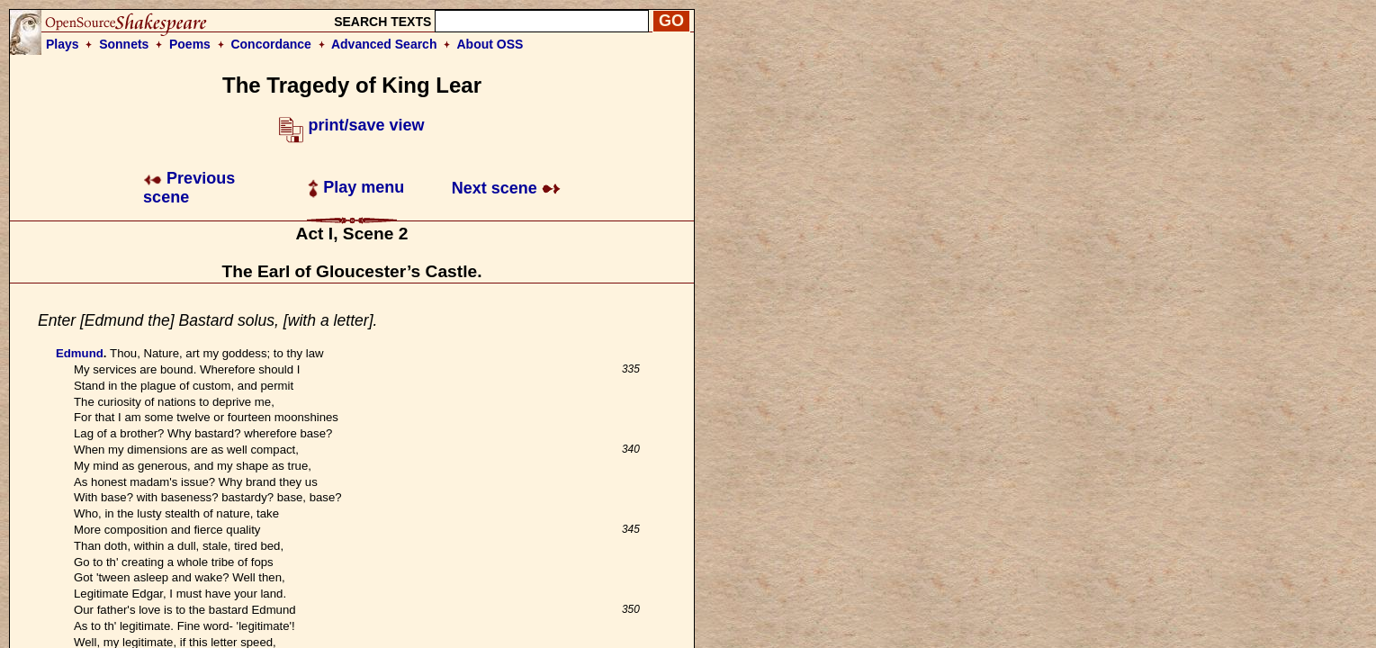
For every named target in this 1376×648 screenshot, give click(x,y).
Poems (190, 44)
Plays (62, 44)
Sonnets (123, 44)
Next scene (506, 188)
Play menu (356, 187)
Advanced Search (384, 44)
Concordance (270, 44)
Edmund (79, 353)
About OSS (490, 44)
